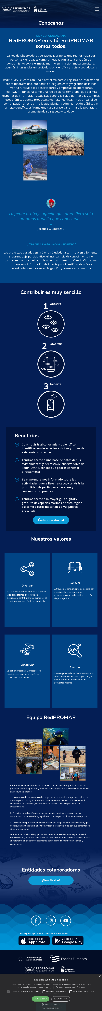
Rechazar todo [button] (61, 999)
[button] (51, 1004)
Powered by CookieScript (51, 1009)
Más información (78, 987)
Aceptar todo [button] (40, 999)
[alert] (51, 992)
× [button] (99, 976)
